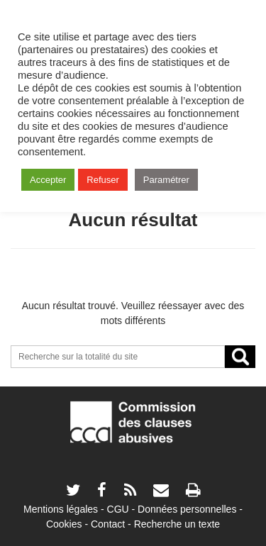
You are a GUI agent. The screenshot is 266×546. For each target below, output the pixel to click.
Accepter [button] (48, 179)
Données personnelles (187, 509)
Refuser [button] (103, 179)
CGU (118, 509)
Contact (108, 524)
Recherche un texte (177, 524)
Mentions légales (60, 509)
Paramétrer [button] (166, 179)
